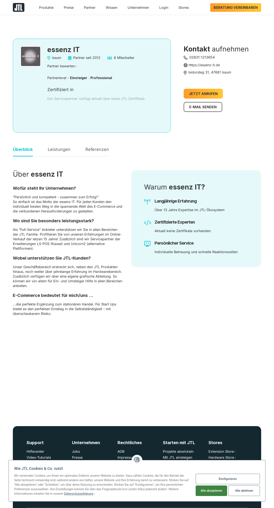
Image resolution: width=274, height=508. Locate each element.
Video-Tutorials (39, 457)
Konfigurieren (228, 479)
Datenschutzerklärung (78, 493)
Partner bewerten (61, 66)
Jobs (76, 451)
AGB (121, 451)
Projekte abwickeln (178, 451)
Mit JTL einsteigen (177, 457)
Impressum (126, 457)
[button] (46, 9)
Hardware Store (221, 457)
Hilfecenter (35, 451)
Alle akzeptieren (211, 490)
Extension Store (221, 451)
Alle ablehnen (244, 490)
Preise (69, 7)
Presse (77, 457)
